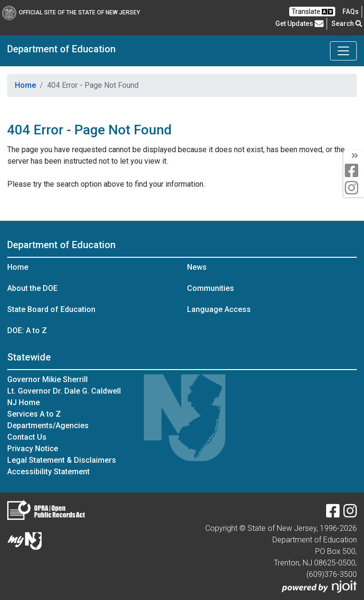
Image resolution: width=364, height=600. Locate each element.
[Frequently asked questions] (350, 11)
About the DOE (32, 288)
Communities (210, 288)
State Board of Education (51, 309)
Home (25, 85)
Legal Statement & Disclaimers (61, 460)
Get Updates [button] (299, 23)
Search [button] (346, 23)
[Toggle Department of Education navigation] (343, 50)
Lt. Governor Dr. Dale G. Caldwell (64, 391)
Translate (312, 11)
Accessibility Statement (48, 471)
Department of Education (61, 49)
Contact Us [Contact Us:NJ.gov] (27, 437)
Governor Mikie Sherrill (47, 379)
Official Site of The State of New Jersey (71, 12)
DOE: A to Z (27, 330)
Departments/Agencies (48, 425)
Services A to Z (34, 414)
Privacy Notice (32, 448)
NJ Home (23, 402)
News (197, 267)
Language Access (219, 309)
